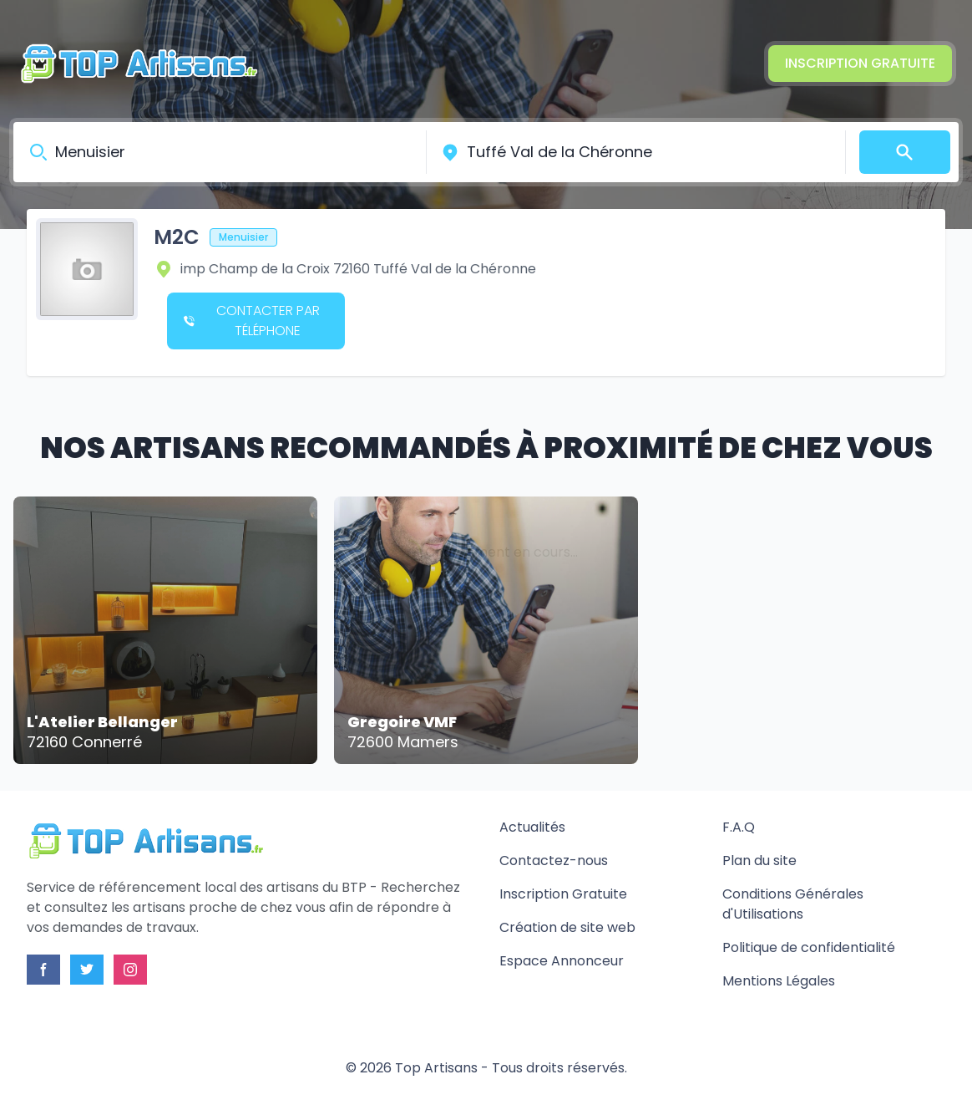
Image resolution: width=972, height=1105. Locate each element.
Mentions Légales (778, 980)
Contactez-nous (553, 860)
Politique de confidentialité (808, 947)
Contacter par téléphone (252, 320)
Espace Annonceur (561, 960)
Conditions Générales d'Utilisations (792, 904)
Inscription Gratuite (860, 63)
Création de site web (567, 927)
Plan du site (759, 860)
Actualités (532, 827)
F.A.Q (738, 827)
